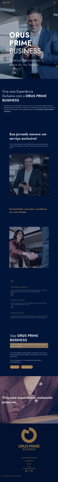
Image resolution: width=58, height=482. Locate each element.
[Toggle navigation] (54, 2)
